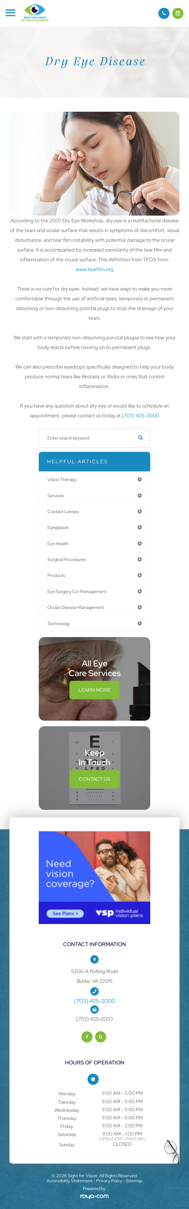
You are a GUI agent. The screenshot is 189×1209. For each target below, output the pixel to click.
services (55, 496)
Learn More (94, 690)
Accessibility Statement (70, 1181)
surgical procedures (66, 559)
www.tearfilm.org (94, 269)
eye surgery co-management (76, 591)
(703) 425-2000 (140, 415)
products (56, 575)
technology (58, 623)
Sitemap (134, 1181)
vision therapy (61, 479)
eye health (58, 543)
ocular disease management (75, 607)
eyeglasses (58, 527)
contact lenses (63, 511)
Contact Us (94, 779)
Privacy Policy (109, 1181)
